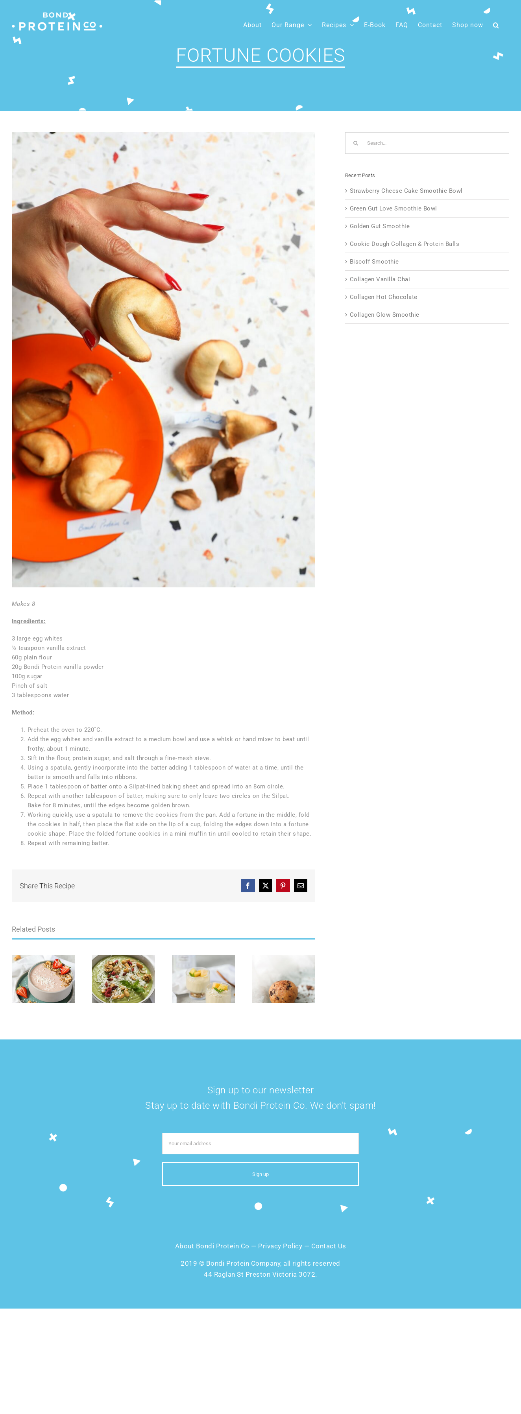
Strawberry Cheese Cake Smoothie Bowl (406, 190)
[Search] (356, 143)
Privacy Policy (280, 1246)
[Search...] (427, 143)
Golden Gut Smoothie (380, 226)
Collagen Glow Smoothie (384, 314)
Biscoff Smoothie (374, 261)
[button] (496, 25)
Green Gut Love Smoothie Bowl (393, 208)
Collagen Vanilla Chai (380, 279)
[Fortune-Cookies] (163, 359)
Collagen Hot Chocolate (384, 297)
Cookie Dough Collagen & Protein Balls (405, 243)
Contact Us (328, 1246)
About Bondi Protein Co (212, 1246)
